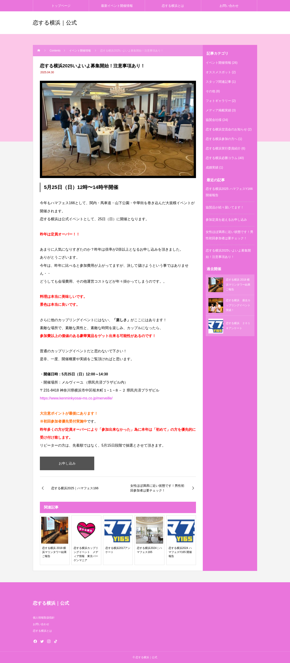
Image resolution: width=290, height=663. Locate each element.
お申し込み (67, 463)
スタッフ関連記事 (218, 81)
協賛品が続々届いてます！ (225, 207)
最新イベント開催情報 (117, 5)
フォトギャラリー (218, 101)
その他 (210, 91)
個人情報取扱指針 (44, 617)
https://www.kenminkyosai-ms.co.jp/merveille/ (76, 398)
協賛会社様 (214, 120)
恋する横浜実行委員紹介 (223, 148)
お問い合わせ (229, 5)
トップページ (60, 5)
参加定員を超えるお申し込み (226, 219)
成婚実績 (212, 167)
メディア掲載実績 (218, 110)
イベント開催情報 (218, 62)
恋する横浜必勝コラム (221, 158)
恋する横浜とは (173, 5)
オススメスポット (218, 72)
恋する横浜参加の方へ (221, 139)
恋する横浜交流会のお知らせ (226, 129)
